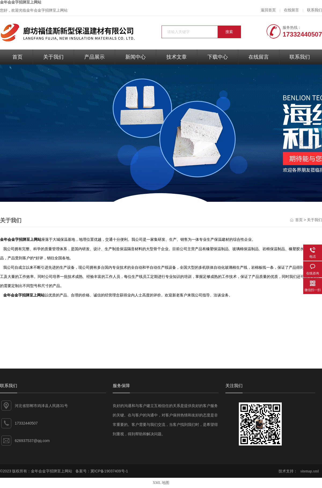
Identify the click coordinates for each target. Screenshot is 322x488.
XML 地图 (161, 483)
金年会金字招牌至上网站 (20, 2)
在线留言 (291, 10)
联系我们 (314, 10)
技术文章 (176, 57)
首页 (17, 57)
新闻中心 (135, 57)
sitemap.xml (310, 471)
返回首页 (268, 10)
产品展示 (94, 57)
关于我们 (53, 57)
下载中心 (217, 57)
